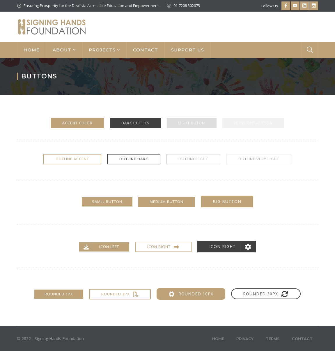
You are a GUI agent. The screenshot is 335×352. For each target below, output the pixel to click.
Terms (273, 339)
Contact (302, 339)
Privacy (245, 339)
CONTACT (145, 50)
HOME (32, 50)
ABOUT (62, 50)
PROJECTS (102, 50)
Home (218, 339)
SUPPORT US (187, 50)
